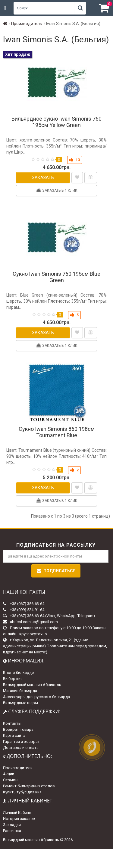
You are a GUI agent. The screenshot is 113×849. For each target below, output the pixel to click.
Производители (18, 768)
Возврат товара (18, 729)
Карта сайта (14, 735)
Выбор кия (13, 678)
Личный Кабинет (18, 812)
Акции (8, 774)
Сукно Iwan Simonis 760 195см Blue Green (56, 277)
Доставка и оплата (21, 747)
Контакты (12, 723)
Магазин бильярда (20, 690)
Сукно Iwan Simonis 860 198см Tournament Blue (57, 432)
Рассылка (12, 830)
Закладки (12, 824)
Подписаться (56, 570)
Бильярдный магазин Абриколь (32, 684)
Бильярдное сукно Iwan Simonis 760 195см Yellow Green (56, 121)
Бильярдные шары (20, 703)
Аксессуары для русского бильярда (36, 696)
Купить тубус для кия (22, 792)
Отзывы (10, 780)
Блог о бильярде (18, 672)
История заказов (19, 818)
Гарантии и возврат (21, 741)
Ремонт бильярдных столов (29, 786)
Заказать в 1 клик (56, 190)
